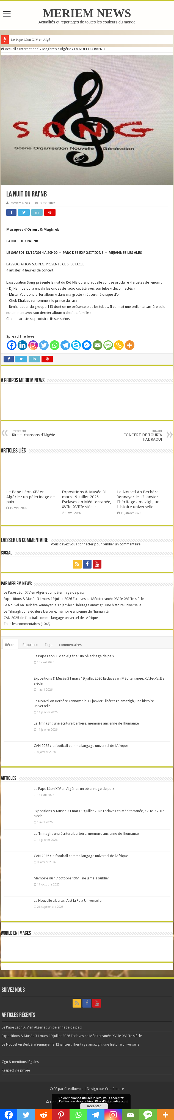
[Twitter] (44, 345)
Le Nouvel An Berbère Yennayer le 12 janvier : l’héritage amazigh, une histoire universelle (139, 499)
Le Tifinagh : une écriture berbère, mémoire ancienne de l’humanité (56, 611)
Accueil (8, 49)
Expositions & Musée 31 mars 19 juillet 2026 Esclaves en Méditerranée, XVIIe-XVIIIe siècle (86, 499)
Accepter (94, 1106)
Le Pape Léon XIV (24, 39)
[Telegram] (65, 345)
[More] (129, 345)
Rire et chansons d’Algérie (40, 433)
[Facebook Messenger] (87, 345)
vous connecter (81, 544)
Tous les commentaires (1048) (27, 624)
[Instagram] (33, 345)
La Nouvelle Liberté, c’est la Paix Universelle (67, 900)
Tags (48, 645)
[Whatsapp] (54, 345)
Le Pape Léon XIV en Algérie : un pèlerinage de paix (30, 496)
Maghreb (49, 49)
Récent (10, 645)
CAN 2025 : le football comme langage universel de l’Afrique (51, 618)
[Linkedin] (22, 345)
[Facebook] (11, 345)
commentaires (70, 645)
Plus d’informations (109, 1101)
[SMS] (108, 345)
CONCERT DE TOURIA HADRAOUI (134, 435)
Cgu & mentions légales (20, 1062)
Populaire (30, 645)
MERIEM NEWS (87, 13)
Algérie (65, 49)
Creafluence (73, 1089)
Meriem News (20, 203)
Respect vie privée (16, 1070)
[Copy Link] (119, 345)
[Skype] (76, 345)
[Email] (97, 345)
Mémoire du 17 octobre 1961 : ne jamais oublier (71, 878)
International (29, 49)
